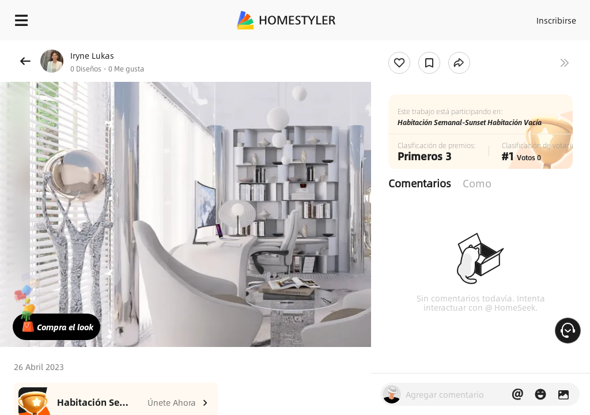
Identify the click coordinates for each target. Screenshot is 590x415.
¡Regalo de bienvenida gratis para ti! (464, 48)
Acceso (509, 17)
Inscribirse (554, 17)
